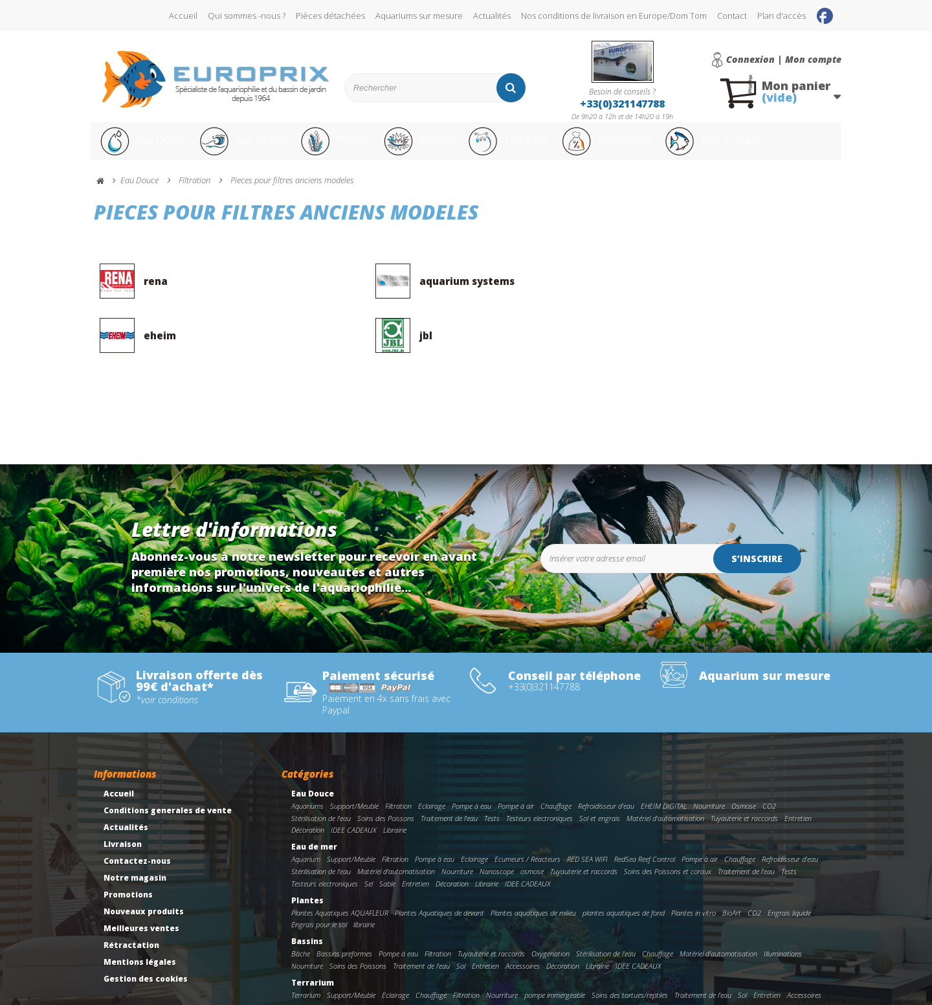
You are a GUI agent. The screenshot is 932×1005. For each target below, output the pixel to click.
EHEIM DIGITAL (664, 766)
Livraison (123, 804)
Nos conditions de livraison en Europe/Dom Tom (614, 15)
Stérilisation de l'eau (321, 779)
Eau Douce (143, 147)
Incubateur (381, 968)
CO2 (769, 766)
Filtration (398, 766)
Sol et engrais (599, 779)
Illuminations (783, 914)
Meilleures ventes (141, 888)
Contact (732, 15)
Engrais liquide (789, 873)
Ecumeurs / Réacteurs (527, 819)
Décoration (307, 791)
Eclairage (431, 766)
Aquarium (305, 819)
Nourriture (709, 766)
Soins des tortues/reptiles (630, 955)
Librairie (394, 791)
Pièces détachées (330, 15)
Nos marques (765, 147)
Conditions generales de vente (168, 770)
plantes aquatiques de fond (623, 873)
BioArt (731, 873)
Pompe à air (516, 766)
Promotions (646, 147)
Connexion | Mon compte (783, 59)
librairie (364, 885)
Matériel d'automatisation (665, 779)
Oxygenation (550, 914)
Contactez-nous (137, 821)
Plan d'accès (781, 15)
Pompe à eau (471, 766)
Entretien (798, 779)
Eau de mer (250, 147)
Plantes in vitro (693, 873)
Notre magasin (135, 838)
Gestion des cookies (146, 939)
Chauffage (555, 766)
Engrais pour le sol (319, 885)
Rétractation (131, 905)
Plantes (350, 147)
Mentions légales (140, 922)
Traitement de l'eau (449, 779)
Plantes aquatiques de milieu (533, 873)
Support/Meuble (354, 766)
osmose (532, 832)
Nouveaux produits (144, 871)
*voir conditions (167, 660)
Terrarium (536, 147)
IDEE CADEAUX (354, 791)
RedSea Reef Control (644, 819)
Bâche (300, 914)
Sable (387, 844)
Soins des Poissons (385, 779)
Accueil (183, 15)
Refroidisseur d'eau (606, 766)
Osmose (743, 766)
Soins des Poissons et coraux (667, 832)
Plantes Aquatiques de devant (439, 873)
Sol (460, 926)
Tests (492, 779)
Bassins (439, 147)
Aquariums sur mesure (419, 15)
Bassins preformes (344, 914)
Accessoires (522, 926)
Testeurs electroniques (539, 779)
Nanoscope (497, 832)
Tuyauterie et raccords (744, 779)
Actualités (492, 15)
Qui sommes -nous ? (246, 15)
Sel (368, 844)
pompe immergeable (554, 955)
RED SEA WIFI (587, 819)
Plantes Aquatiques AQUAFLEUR (339, 873)
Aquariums (307, 766)
